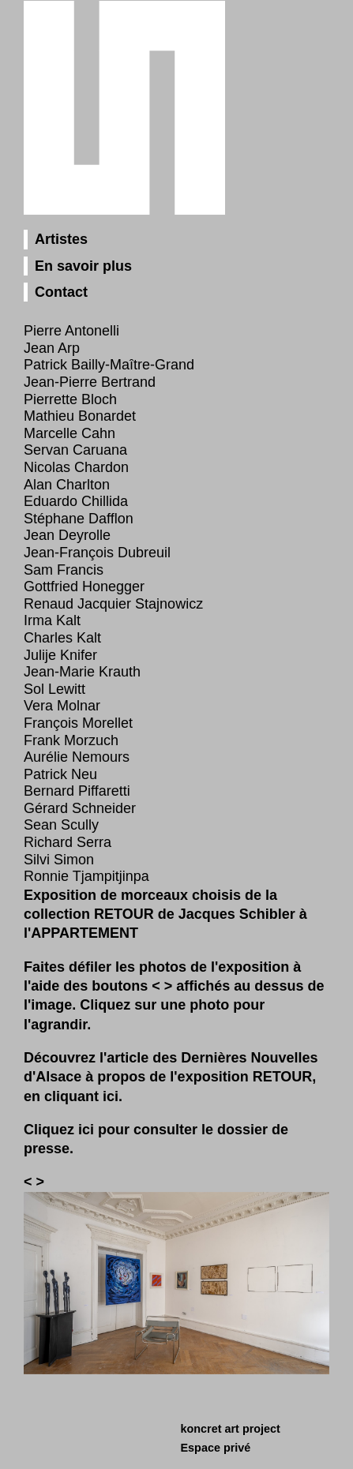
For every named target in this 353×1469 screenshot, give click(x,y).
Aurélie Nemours (77, 757)
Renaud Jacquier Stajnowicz (113, 604)
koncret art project (230, 1428)
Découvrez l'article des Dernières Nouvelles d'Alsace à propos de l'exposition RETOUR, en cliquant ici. (170, 1077)
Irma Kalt (52, 620)
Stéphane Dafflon (78, 519)
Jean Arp (52, 348)
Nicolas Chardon (76, 467)
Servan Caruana (75, 450)
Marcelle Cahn (69, 433)
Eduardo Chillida (76, 501)
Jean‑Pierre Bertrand (90, 382)
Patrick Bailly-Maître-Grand (109, 365)
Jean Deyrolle (67, 535)
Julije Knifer (60, 655)
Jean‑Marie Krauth (82, 672)
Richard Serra (67, 842)
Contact (61, 292)
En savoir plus (83, 266)
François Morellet (78, 723)
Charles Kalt (62, 638)
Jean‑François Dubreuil (97, 552)
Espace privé (216, 1447)
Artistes (61, 239)
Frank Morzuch (71, 740)
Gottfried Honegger (84, 586)
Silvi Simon (59, 860)
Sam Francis (63, 570)
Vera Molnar (62, 706)
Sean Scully (61, 825)
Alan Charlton (67, 485)
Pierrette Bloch (70, 399)
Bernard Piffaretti (77, 791)
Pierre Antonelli (71, 331)
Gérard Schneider (80, 808)
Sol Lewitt (54, 689)
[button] (30, 1182)
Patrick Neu (60, 774)
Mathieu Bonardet (80, 416)
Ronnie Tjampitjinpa (86, 876)
